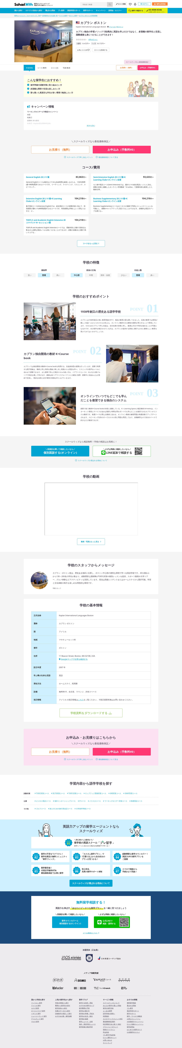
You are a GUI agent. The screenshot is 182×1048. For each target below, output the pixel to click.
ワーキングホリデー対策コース (115, 801)
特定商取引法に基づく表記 (112, 1024)
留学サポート (88, 10)
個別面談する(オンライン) (60, 451)
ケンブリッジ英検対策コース (95, 793)
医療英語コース (136, 801)
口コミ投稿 (121, 4)
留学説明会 (130, 1027)
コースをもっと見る (91, 243)
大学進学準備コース (83, 809)
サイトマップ (107, 1043)
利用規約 (106, 1016)
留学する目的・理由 (86, 1003)
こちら (81, 699)
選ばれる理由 (50, 10)
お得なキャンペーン (133, 1019)
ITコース (82, 801)
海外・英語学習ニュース (87, 1024)
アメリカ (112, 27)
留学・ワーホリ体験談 (134, 1016)
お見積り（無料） (126, 68)
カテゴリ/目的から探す (33, 10)
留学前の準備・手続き (86, 1013)
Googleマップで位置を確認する (73, 659)
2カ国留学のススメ (133, 1032)
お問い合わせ (107, 1040)
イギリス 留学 (36, 1013)
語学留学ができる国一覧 (50, 16)
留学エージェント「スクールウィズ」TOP (27, 16)
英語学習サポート (73, 10)
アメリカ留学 (63, 16)
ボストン (120, 27)
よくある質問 (107, 1011)
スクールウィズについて (111, 1003)
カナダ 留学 (35, 1008)
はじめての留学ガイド (134, 1030)
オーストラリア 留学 (38, 1011)
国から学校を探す (38, 999)
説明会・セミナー (115, 10)
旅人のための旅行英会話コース (61, 809)
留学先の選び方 (84, 1011)
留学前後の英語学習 (86, 1027)
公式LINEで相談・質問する (113, 922)
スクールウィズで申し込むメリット (80, 157)
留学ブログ (83, 999)
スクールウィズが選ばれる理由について (92, 460)
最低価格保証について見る (108, 157)
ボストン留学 (73, 16)
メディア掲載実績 (91, 973)
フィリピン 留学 (36, 1003)
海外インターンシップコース (65, 801)
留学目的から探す (61, 1008)
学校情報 (29, 68)
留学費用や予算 (84, 1008)
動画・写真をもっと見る (91, 541)
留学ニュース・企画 (86, 1021)
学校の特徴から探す (62, 1003)
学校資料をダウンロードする (89, 713)
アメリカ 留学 (36, 1005)
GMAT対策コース (131, 793)
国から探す (18, 10)
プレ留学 (61, 10)
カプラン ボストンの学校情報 (88, 16)
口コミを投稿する (100, 50)
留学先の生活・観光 (86, 1016)
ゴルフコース (41, 809)
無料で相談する (135, 10)
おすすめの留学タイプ (86, 1005)
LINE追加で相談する (119, 451)
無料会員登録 (160, 4)
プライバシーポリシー (110, 1027)
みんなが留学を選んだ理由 (112, 1005)
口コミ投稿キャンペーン (135, 1024)
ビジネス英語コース (43, 801)
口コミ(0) (54, 68)
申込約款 (106, 1032)
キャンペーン (101, 10)
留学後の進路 (83, 1019)
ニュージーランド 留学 (39, 1016)
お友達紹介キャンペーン (135, 1021)
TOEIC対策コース (42, 793)
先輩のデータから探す (62, 1011)
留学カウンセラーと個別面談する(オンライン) (70, 922)
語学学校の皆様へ (109, 1013)
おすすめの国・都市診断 (63, 1016)
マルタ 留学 (35, 1021)
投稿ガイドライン (109, 1030)
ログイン (144, 4)
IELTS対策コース (59, 793)
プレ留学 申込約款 (109, 1035)
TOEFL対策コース (74, 793)
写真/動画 (66, 68)
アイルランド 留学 (37, 1019)
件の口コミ (93, 39)
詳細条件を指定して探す (63, 1013)
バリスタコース (95, 801)
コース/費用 (41, 68)
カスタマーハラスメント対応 (113, 1019)
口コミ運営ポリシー (110, 1038)
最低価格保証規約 (109, 1021)
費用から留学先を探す (62, 1005)
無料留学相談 (131, 1003)
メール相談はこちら (91, 933)
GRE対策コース (115, 793)
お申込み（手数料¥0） (148, 68)
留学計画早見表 (108, 1008)
